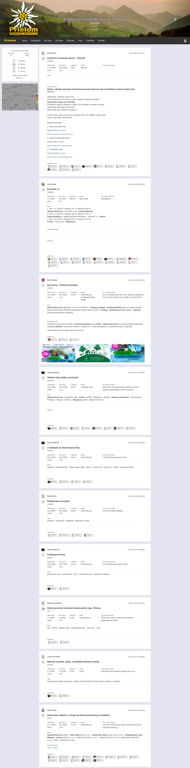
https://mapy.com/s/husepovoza (60, 134)
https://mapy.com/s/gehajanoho (59, 157)
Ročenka (71, 41)
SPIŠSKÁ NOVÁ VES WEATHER (170, 56)
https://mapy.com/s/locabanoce (59, 146)
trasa (55, 209)
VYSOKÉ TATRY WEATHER (170, 77)
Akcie (24, 41)
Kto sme (47, 41)
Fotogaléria (35, 41)
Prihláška (90, 41)
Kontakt (101, 41)
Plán (80, 41)
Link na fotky (52, 748)
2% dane (59, 41)
